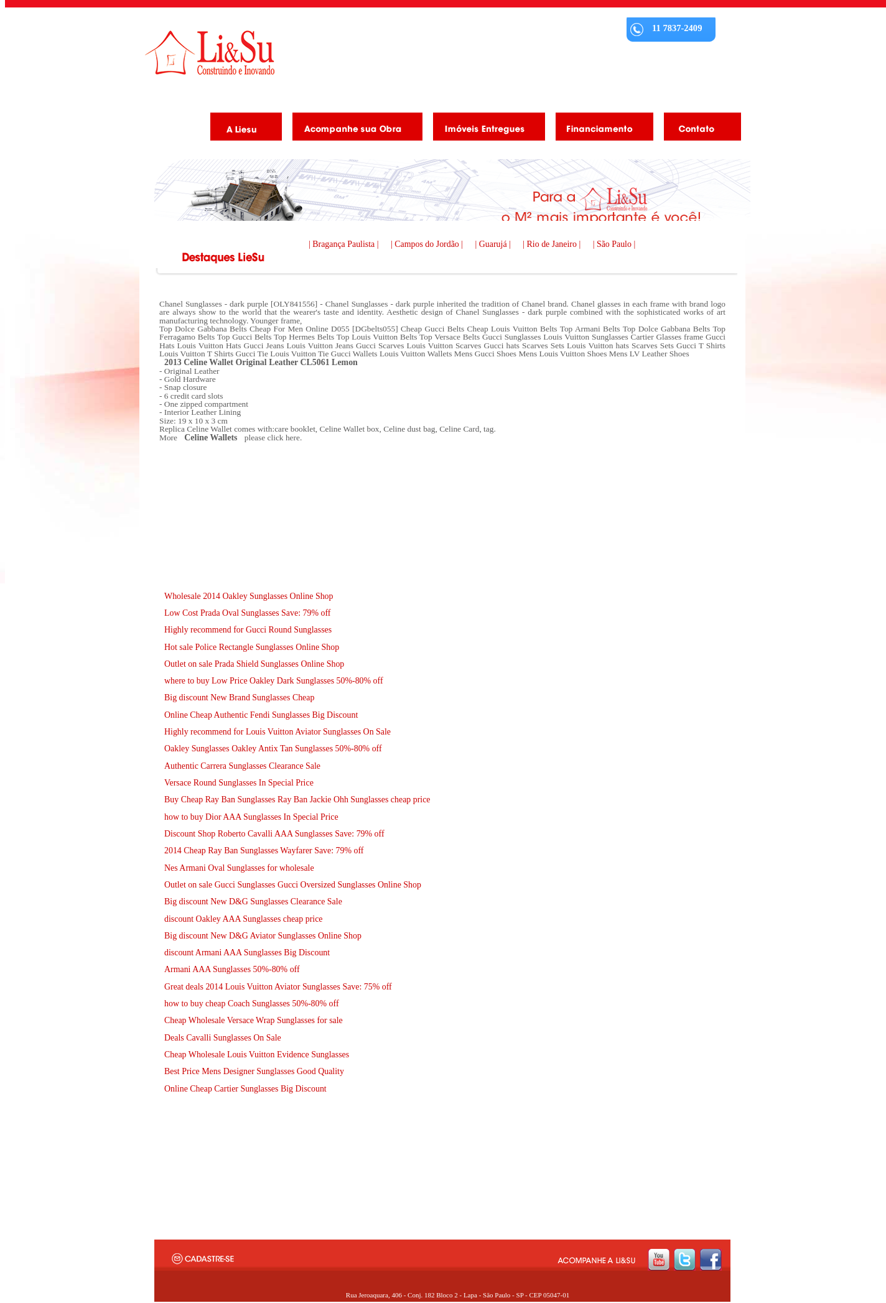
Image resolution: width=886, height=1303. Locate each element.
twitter (685, 1260)
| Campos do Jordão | (428, 244)
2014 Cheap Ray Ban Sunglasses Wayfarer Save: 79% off (263, 850)
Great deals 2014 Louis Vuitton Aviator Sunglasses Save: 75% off (278, 986)
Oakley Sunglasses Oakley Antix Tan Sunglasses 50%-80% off (273, 748)
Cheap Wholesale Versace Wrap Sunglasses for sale (253, 1020)
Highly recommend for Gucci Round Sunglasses (248, 629)
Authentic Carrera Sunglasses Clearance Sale (242, 766)
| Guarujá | (494, 244)
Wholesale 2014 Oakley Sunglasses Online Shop (248, 596)
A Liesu (241, 129)
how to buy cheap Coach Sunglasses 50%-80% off (251, 1003)
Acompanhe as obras (353, 129)
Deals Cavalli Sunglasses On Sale (222, 1037)
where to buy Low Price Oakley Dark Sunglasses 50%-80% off (273, 680)
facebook (711, 1260)
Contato (697, 129)
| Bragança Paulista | (345, 244)
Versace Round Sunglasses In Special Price (239, 782)
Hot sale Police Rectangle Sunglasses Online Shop (251, 647)
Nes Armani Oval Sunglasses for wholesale (239, 868)
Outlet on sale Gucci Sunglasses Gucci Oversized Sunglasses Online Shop (292, 884)
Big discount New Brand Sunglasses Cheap (239, 697)
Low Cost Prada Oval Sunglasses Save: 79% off (247, 613)
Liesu (209, 52)
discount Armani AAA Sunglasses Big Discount (247, 952)
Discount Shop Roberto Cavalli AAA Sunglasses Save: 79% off (274, 833)
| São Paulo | (614, 244)
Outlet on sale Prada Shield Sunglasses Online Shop (254, 664)
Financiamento (600, 129)
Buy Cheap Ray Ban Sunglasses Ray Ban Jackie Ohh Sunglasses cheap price (297, 799)
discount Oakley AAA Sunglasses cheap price (243, 919)
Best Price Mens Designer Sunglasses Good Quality (254, 1071)
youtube (658, 1260)
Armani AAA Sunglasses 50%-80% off (232, 969)
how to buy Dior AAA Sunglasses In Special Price (251, 817)
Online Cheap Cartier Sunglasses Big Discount (245, 1088)
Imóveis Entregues (484, 129)
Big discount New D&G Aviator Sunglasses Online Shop (262, 935)
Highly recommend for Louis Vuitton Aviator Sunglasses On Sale (277, 731)
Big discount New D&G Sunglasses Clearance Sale (253, 901)
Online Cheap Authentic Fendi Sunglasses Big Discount (261, 715)
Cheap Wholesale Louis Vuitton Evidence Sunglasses (256, 1054)
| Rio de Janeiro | (552, 244)
